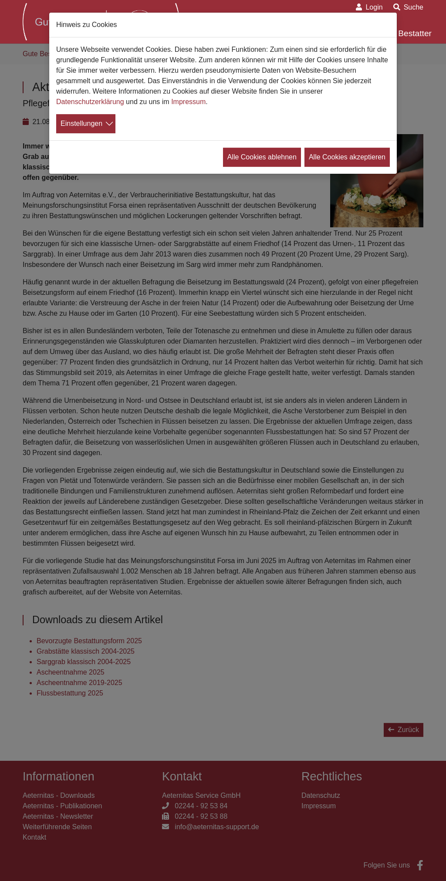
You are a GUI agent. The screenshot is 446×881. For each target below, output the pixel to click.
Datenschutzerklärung (90, 101)
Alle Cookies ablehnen (262, 157)
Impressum (188, 101)
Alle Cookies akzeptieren (347, 157)
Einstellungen (81, 123)
